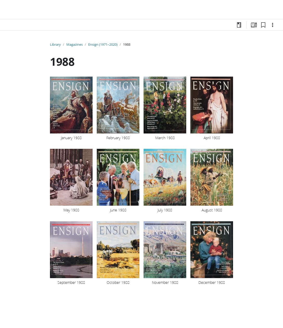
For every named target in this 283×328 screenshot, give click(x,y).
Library (55, 44)
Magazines (74, 44)
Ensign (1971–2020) (103, 44)
